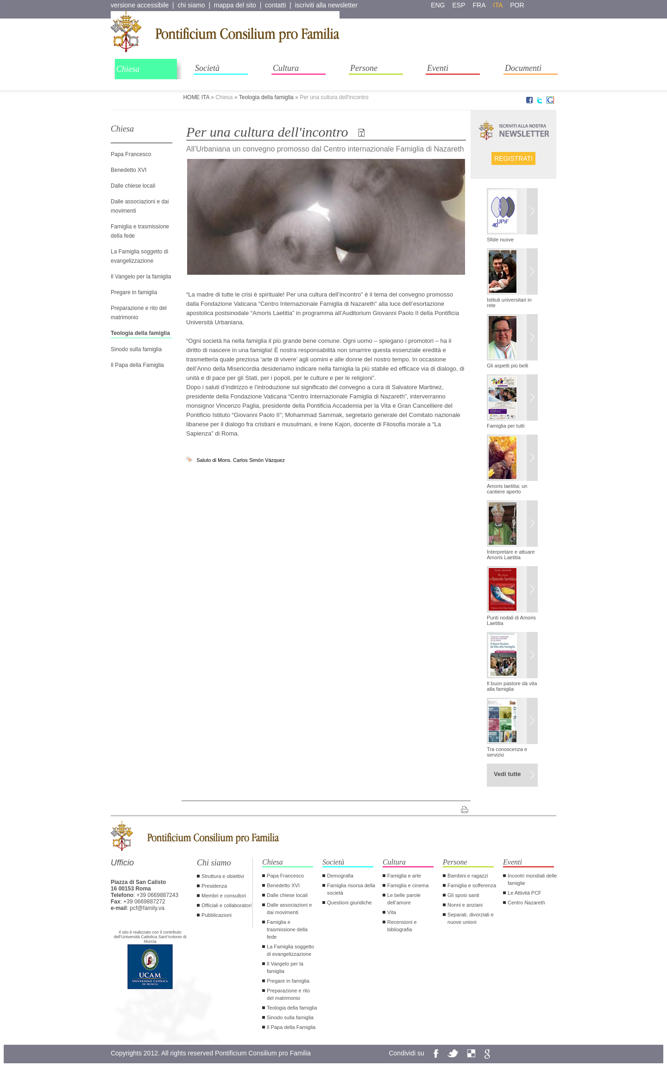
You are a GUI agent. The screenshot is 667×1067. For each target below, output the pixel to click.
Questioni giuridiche (349, 902)
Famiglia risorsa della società (351, 889)
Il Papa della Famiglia (137, 365)
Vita (391, 912)
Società (207, 68)
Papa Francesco (131, 154)
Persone (364, 68)
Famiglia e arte (404, 875)
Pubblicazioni (216, 915)
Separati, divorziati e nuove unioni (470, 918)
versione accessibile (140, 5)
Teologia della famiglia (266, 97)
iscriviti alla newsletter (326, 5)
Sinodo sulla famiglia (136, 349)
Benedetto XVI (128, 170)
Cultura (286, 68)
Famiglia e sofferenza (471, 885)
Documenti (523, 68)
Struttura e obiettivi (222, 876)
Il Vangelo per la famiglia (141, 276)
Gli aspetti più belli (507, 365)
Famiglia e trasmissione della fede (287, 929)
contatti (275, 5)
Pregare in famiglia (134, 292)
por (517, 5)
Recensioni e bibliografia (402, 925)
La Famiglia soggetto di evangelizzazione (290, 950)
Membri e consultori (223, 895)
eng (438, 5)
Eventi (437, 68)
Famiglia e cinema (407, 885)
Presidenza (214, 886)
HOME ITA (196, 97)
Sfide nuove (500, 239)
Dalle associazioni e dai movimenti (289, 908)
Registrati (513, 158)
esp (459, 5)
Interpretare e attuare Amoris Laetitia (511, 554)
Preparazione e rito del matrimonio (288, 994)
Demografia (340, 875)
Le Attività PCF (524, 893)
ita (498, 5)
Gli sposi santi (463, 895)
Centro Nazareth (526, 902)
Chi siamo (214, 862)
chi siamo (191, 5)
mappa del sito (235, 5)
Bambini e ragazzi (467, 875)
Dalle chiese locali (133, 186)
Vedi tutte (507, 773)
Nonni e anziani (465, 905)
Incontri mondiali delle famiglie (532, 879)
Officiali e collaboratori (226, 905)
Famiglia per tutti (505, 426)
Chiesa (127, 69)
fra (479, 5)
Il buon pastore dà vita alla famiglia (512, 686)
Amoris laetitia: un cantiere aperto (507, 488)
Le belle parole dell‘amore (404, 898)
